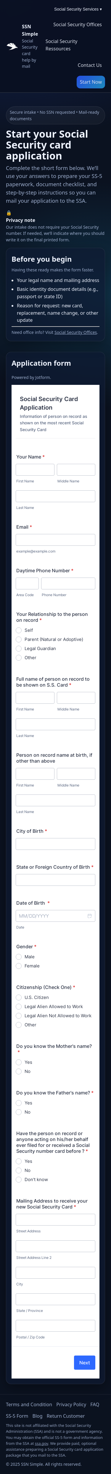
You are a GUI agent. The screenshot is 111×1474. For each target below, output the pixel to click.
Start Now (91, 82)
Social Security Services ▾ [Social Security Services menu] (78, 9)
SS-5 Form (17, 1416)
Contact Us (90, 65)
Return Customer (66, 1416)
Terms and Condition (29, 1404)
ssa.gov (41, 1443)
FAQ (94, 1404)
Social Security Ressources (62, 45)
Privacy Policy (71, 1404)
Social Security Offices (77, 24)
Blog (38, 1416)
